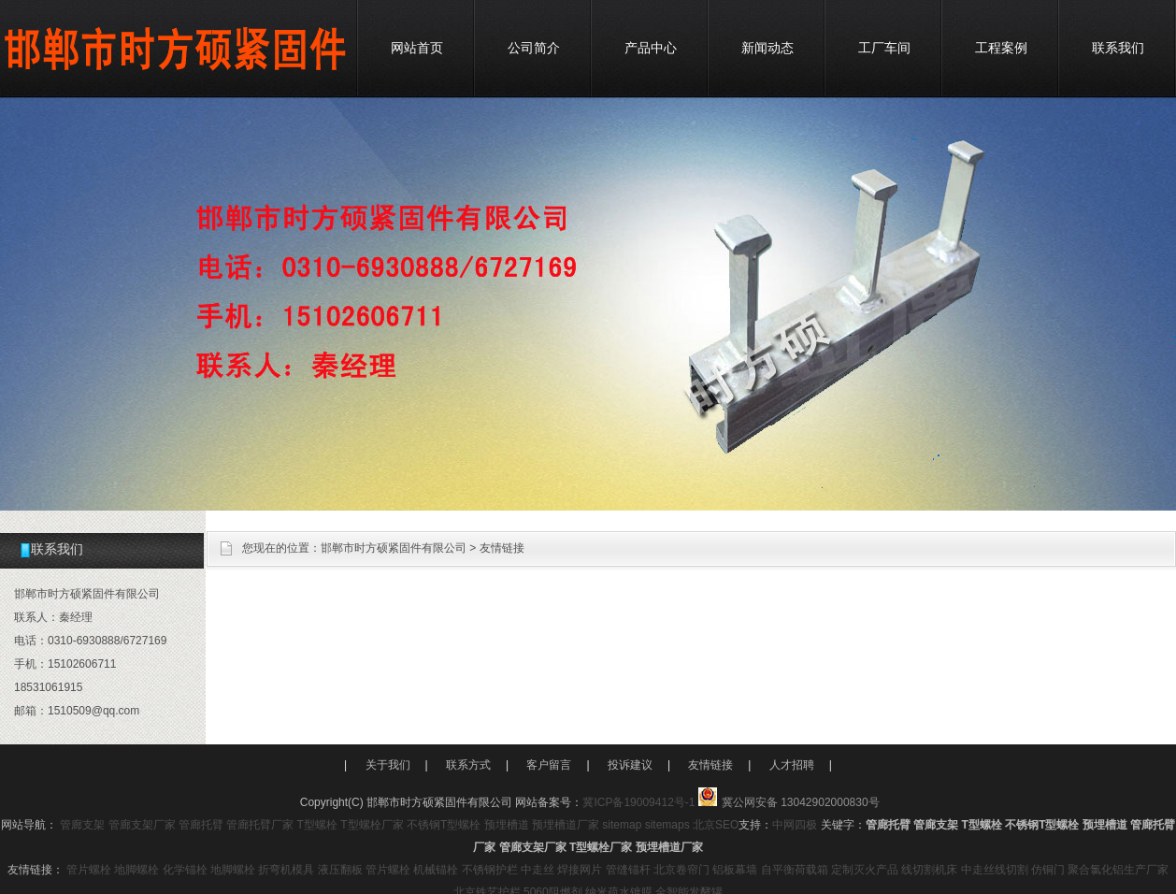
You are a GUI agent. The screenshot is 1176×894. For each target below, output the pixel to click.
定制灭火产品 (864, 869)
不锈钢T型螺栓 (443, 824)
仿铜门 (1048, 869)
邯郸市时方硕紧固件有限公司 (393, 548)
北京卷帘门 (681, 869)
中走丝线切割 (994, 869)
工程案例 (1001, 47)
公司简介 (534, 47)
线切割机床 (929, 869)
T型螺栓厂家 (371, 824)
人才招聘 (791, 764)
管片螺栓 (88, 869)
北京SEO (716, 824)
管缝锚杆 (628, 869)
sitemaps (667, 824)
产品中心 (650, 47)
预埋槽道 (506, 824)
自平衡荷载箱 (794, 869)
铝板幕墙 (734, 869)
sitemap (621, 824)
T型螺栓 (317, 824)
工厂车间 (884, 47)
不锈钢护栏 (490, 869)
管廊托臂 (201, 824)
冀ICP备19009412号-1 (638, 802)
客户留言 (548, 764)
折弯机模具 (286, 869)
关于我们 (388, 764)
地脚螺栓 (136, 869)
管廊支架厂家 (142, 824)
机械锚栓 (435, 869)
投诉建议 (630, 764)
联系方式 (468, 764)
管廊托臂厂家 (260, 824)
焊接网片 (579, 869)
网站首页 (417, 47)
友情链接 (502, 548)
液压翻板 (340, 869)
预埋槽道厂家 (565, 824)
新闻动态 (767, 47)
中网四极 (794, 824)
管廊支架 (82, 824)
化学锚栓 (185, 869)
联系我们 (1118, 47)
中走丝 (537, 869)
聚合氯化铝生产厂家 (1118, 869)
